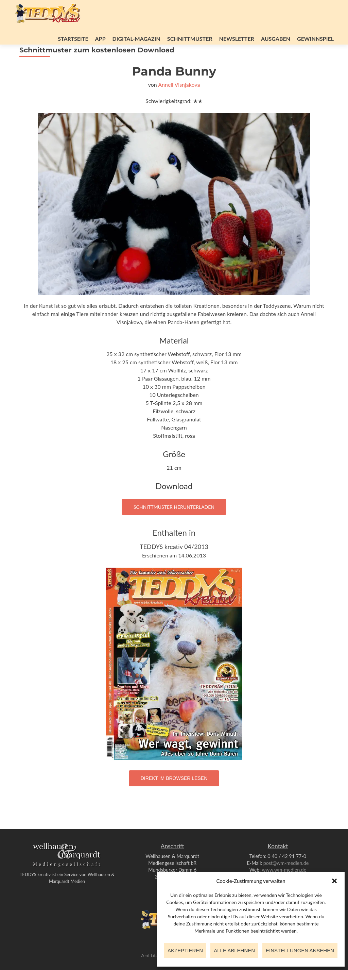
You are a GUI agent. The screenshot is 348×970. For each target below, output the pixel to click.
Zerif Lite (150, 955)
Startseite (73, 38)
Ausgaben (275, 38)
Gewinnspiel (315, 38)
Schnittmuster (189, 38)
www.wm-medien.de (284, 870)
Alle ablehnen (234, 950)
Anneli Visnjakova (179, 103)
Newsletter (236, 38)
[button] (334, 880)
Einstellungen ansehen (300, 950)
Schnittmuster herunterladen (174, 526)
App (100, 38)
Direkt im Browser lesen (174, 797)
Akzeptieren (185, 950)
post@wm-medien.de (286, 863)
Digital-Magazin (136, 38)
